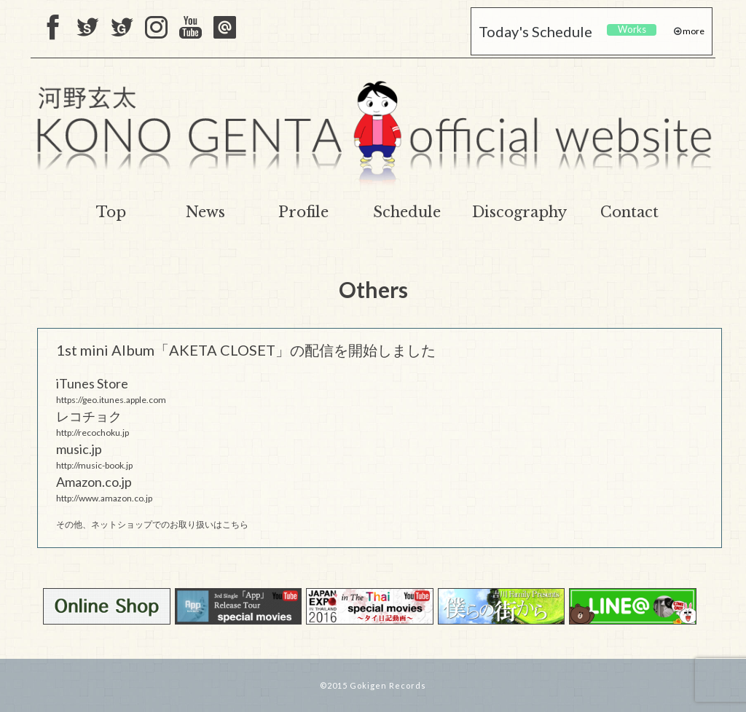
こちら (235, 524)
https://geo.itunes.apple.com (111, 399)
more (692, 31)
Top (111, 212)
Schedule (407, 212)
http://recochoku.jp (92, 432)
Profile (303, 212)
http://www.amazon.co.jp (104, 498)
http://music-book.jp (94, 465)
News (205, 212)
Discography (519, 212)
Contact (629, 212)
